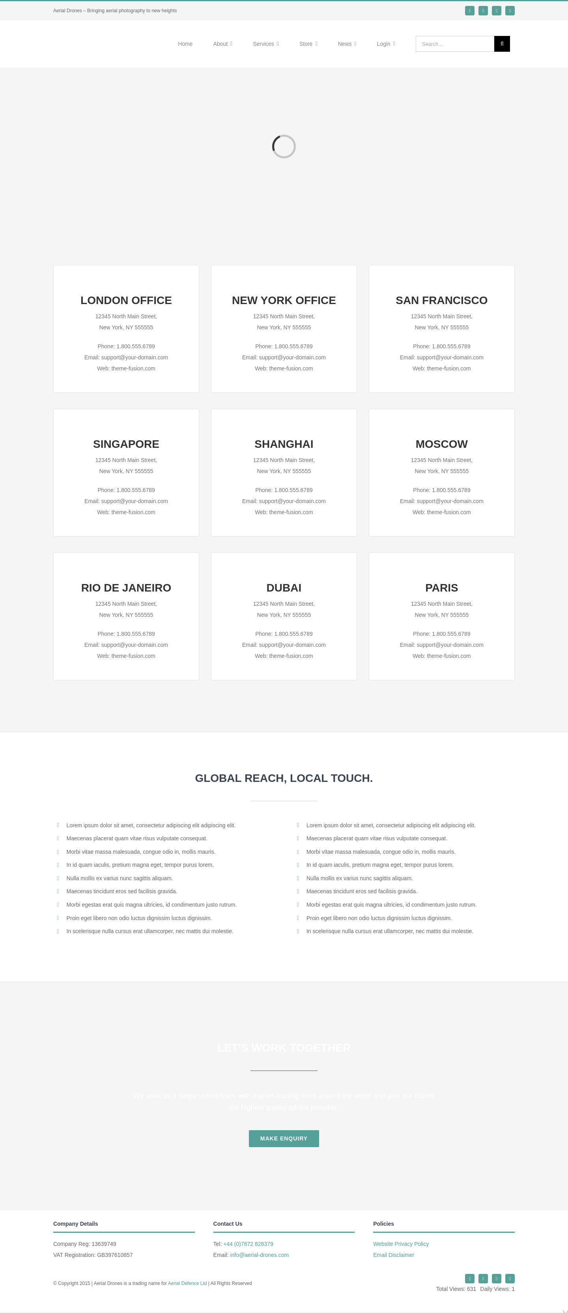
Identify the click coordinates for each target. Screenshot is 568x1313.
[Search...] (455, 40)
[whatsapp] (483, 10)
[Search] (502, 40)
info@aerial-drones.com (259, 1248)
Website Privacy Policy (401, 1237)
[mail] (496, 10)
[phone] (510, 10)
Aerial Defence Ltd (187, 1276)
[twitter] (470, 10)
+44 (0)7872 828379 (248, 1237)
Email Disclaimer (393, 1248)
